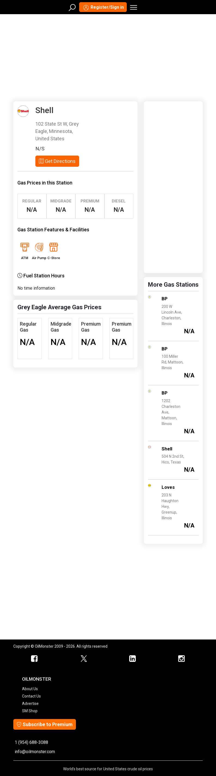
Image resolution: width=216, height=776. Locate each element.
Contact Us (31, 696)
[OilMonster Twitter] (83, 659)
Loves (168, 487)
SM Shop (30, 711)
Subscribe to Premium (45, 724)
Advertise (30, 703)
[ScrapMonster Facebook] (34, 659)
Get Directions (57, 161)
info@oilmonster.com (35, 751)
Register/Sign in (103, 7)
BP (165, 298)
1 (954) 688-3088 (31, 742)
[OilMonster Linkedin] (132, 659)
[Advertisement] (108, 57)
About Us (30, 689)
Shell (167, 448)
